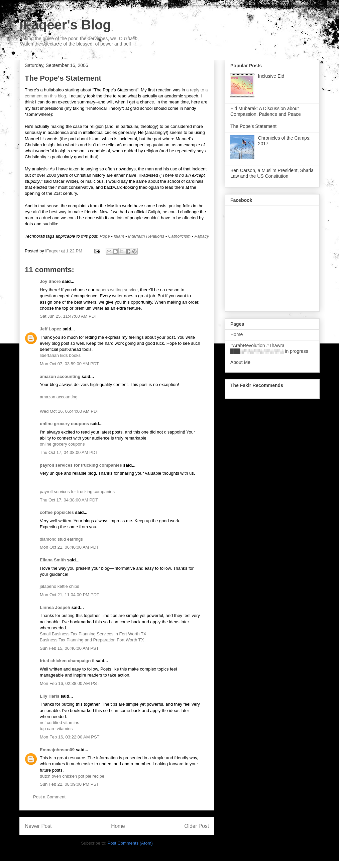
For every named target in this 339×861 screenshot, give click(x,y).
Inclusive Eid (271, 76)
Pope (105, 236)
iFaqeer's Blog (65, 24)
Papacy (202, 236)
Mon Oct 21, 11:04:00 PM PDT (69, 594)
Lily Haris (50, 696)
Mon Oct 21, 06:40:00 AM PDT (69, 547)
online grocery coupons (64, 423)
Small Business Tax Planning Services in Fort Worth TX (93, 633)
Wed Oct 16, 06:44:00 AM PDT (69, 411)
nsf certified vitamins (59, 722)
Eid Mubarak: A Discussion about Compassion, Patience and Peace (265, 111)
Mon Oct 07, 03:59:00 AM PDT (69, 363)
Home (118, 826)
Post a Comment (49, 796)
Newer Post (38, 826)
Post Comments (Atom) (130, 843)
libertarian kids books (60, 355)
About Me (240, 362)
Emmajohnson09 (57, 749)
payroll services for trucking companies (81, 465)
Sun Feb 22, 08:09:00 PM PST (69, 784)
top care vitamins (56, 728)
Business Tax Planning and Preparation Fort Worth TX (92, 639)
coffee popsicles (57, 512)
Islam (119, 236)
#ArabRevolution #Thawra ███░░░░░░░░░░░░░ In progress (269, 348)
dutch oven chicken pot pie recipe (72, 776)
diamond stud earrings (61, 539)
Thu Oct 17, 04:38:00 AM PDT (69, 452)
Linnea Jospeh (55, 607)
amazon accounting (60, 376)
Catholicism (179, 236)
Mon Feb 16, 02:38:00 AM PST (70, 683)
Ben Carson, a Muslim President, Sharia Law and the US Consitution (272, 173)
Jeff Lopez (50, 328)
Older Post (196, 826)
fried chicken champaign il (67, 660)
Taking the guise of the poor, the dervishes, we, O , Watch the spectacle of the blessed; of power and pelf (79, 41)
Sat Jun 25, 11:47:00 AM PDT (68, 316)
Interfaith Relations (146, 236)
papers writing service (117, 289)
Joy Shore (50, 281)
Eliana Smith (53, 559)
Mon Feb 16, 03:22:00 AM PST (70, 736)
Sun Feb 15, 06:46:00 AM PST (69, 648)
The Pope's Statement (253, 126)
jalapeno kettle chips (59, 586)
